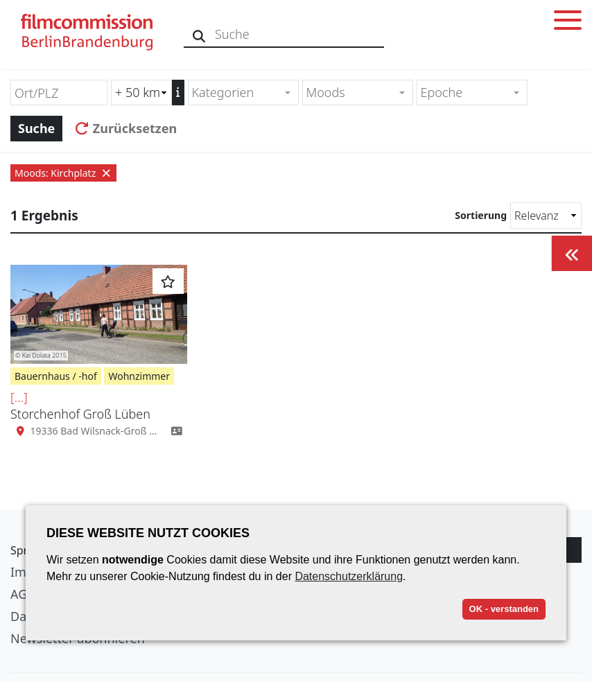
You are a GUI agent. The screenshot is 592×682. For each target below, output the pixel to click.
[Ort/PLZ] (58, 92)
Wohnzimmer (139, 376)
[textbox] (237, 92)
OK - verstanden (504, 609)
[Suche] (199, 34)
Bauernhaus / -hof (56, 376)
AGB (22, 594)
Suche (36, 128)
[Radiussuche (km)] (141, 92)
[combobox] (243, 92)
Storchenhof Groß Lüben (80, 413)
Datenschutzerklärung (349, 576)
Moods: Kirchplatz (63, 173)
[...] (19, 397)
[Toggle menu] (568, 22)
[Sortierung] (546, 215)
